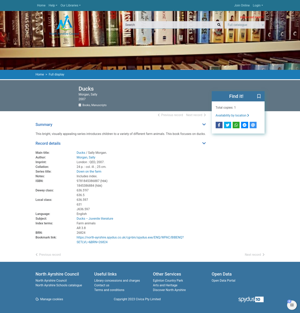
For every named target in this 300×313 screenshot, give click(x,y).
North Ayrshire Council (51, 280)
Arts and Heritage (165, 285)
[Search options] (244, 25)
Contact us (101, 285)
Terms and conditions (109, 290)
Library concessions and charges (117, 280)
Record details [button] (48, 143)
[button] (259, 96)
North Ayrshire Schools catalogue (59, 285)
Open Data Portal (223, 280)
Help (52, 5)
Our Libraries (69, 5)
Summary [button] (44, 124)
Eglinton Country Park (168, 280)
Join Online (242, 5)
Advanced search (252, 17)
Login (256, 5)
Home (41, 5)
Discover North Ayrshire (169, 290)
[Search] (219, 25)
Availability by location (232, 115)
